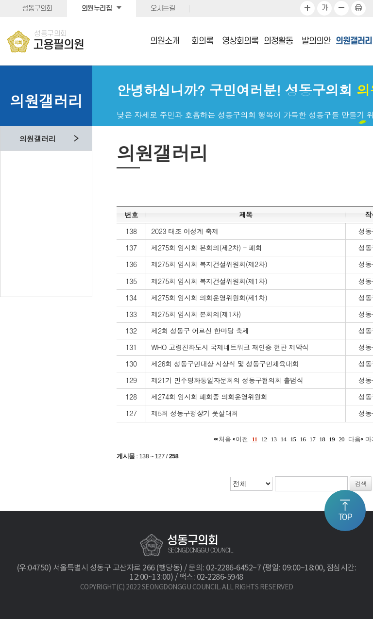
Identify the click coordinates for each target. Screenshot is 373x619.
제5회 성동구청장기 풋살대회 (194, 413)
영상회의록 (240, 41)
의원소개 (164, 41)
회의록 (202, 41)
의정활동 (278, 41)
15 (293, 439)
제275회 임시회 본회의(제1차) (196, 314)
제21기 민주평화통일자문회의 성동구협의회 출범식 (227, 380)
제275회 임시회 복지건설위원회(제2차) (209, 264)
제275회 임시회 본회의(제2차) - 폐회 (206, 247)
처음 (225, 439)
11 (254, 439)
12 (264, 439)
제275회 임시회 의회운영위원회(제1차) (209, 297)
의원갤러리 (354, 41)
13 (274, 439)
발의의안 (316, 41)
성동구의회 (37, 8)
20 (341, 439)
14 (284, 439)
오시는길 (163, 8)
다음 (354, 439)
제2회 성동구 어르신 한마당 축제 (200, 330)
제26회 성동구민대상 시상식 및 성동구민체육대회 (225, 363)
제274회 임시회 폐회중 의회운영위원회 (209, 397)
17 (312, 439)
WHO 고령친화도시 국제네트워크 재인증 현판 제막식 (229, 347)
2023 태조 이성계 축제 (184, 231)
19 (332, 439)
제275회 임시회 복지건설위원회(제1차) (209, 281)
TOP (345, 517)
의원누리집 (97, 8)
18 (322, 439)
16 (302, 439)
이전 (242, 439)
